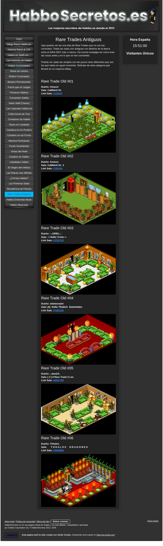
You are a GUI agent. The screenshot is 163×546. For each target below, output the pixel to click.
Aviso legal (9, 521)
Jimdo (11, 535)
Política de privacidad (25, 521)
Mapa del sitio (43, 521)
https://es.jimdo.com (106, 535)
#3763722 (58, 240)
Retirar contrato (60, 521)
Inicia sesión (152, 521)
